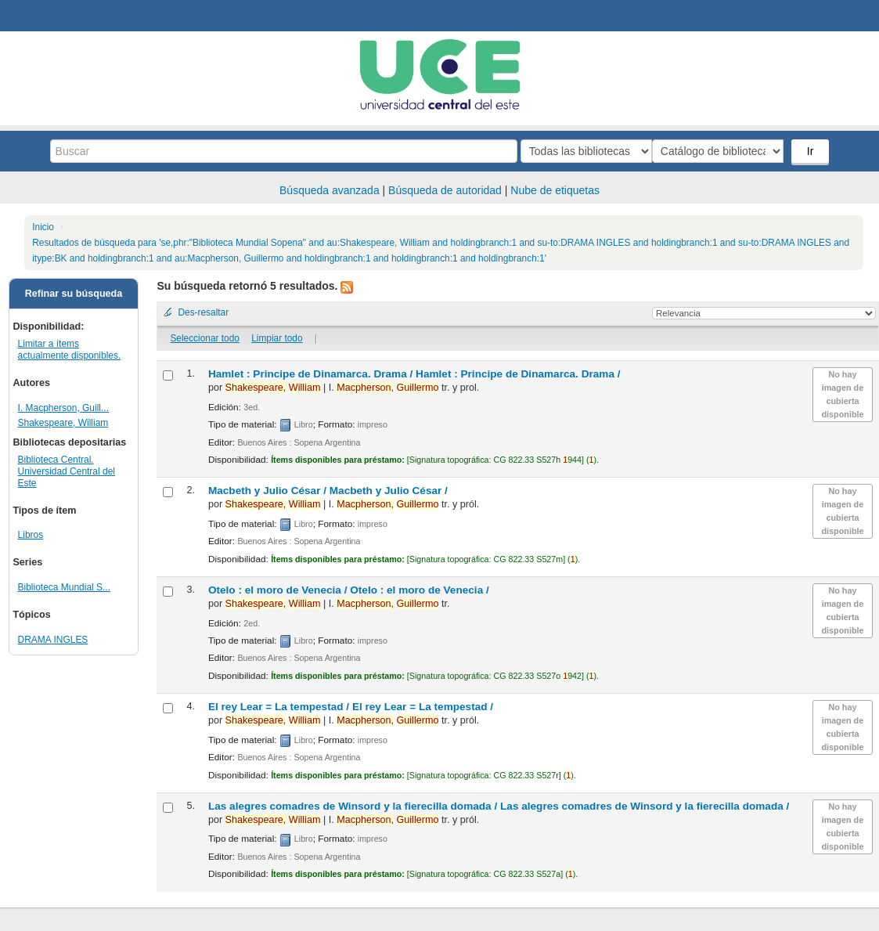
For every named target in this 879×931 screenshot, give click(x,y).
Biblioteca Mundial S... (64, 587)
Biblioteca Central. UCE (55, 15)
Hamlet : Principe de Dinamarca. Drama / (414, 374)
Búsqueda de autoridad (445, 190)
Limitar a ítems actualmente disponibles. (69, 349)
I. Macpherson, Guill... (63, 407)
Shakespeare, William (63, 422)
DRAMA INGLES (53, 639)
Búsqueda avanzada (329, 190)
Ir (812, 151)
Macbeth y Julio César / (328, 490)
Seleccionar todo (205, 338)
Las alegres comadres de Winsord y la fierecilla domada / (498, 806)
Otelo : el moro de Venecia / (348, 590)
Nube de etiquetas (555, 190)
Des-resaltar (203, 312)
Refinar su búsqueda (74, 293)
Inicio (43, 227)
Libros (31, 534)
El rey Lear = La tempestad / (350, 707)
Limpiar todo (276, 338)
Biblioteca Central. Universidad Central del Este (66, 471)
